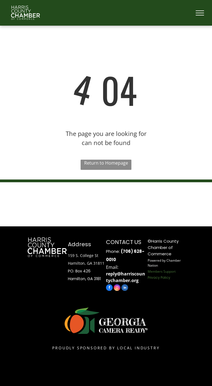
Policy (165, 277)
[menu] (200, 13)
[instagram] (117, 288)
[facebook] (109, 288)
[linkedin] (124, 288)
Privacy (154, 277)
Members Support (162, 271)
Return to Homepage (106, 163)
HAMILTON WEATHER (106, 203)
